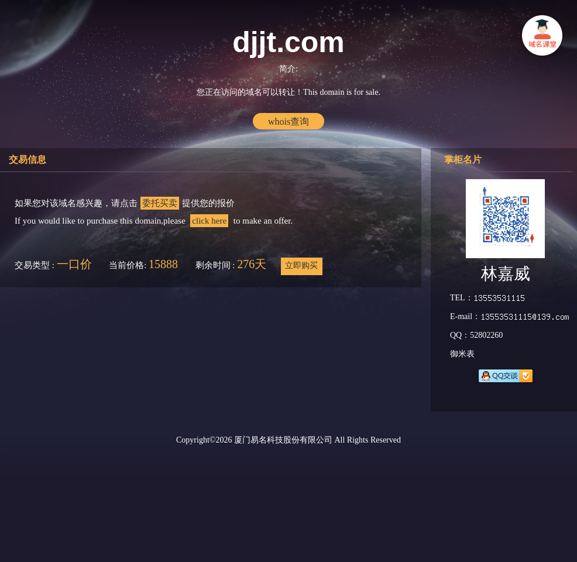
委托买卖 (159, 203)
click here (209, 220)
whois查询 (288, 121)
